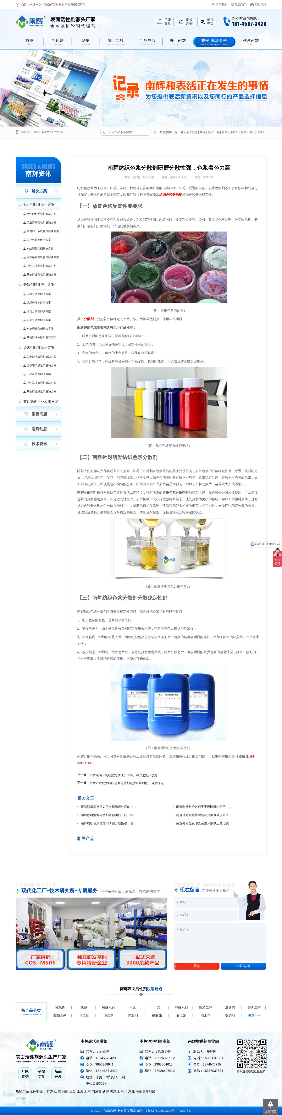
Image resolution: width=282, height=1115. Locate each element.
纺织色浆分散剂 (170, 194)
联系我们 (241, 4)
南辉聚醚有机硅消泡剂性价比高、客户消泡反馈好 (124, 775)
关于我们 (221, 4)
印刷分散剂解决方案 (39, 319)
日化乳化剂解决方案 (39, 239)
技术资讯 (59, 132)
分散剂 (259, 132)
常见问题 (39, 414)
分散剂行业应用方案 (39, 285)
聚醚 (225, 132)
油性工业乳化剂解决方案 (41, 265)
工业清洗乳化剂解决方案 (41, 222)
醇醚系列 (181, 1007)
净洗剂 (108, 1015)
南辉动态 (39, 429)
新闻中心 (46, 132)
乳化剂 (184, 132)
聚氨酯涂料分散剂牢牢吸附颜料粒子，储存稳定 (205, 806)
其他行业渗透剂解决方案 (41, 391)
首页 (36, 132)
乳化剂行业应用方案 (39, 204)
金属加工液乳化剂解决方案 (43, 231)
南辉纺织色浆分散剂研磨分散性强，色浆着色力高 (110, 823)
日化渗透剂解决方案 (39, 374)
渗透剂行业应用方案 (39, 347)
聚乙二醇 (213, 132)
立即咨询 (243, 966)
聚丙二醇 (246, 132)
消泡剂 (206, 1015)
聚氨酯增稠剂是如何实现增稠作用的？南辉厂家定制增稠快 (110, 806)
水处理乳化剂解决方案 (40, 248)
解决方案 (39, 191)
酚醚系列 (108, 1007)
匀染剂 (84, 1015)
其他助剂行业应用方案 (40, 402)
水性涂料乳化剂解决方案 (41, 213)
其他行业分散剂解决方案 (41, 337)
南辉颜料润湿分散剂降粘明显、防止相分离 (110, 815)
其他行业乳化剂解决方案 (41, 274)
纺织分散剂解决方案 (39, 302)
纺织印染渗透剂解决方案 (41, 365)
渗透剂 (234, 132)
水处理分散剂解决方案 (40, 328)
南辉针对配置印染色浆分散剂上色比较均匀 (205, 823)
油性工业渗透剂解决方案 (41, 382)
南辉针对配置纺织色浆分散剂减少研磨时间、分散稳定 (127, 783)
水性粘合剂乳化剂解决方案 (43, 257)
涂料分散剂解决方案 (39, 293)
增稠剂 (230, 1015)
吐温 (202, 132)
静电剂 (181, 1015)
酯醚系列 (60, 1015)
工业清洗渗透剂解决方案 (41, 356)
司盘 (194, 132)
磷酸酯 (157, 1015)
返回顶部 (270, 1111)
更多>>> (254, 1015)
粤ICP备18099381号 (160, 1110)
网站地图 (261, 4)
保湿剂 (133, 1015)
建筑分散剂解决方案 (39, 311)
